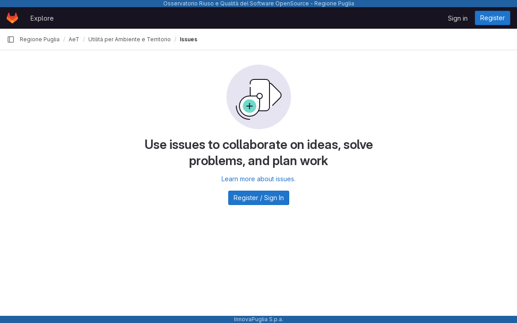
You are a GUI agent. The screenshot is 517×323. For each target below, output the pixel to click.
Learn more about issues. (258, 179)
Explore (42, 18)
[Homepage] (12, 18)
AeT (74, 39)
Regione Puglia (40, 39)
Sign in (458, 18)
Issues (188, 39)
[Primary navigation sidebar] (11, 39)
